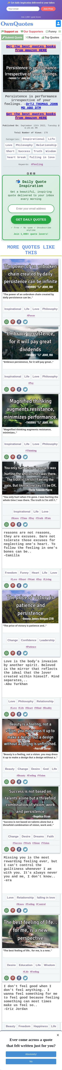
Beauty (10, 787)
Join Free (48, 9)
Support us (11, 31)
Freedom (11, 591)
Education (26, 983)
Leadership (47, 658)
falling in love (42, 169)
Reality (48, 726)
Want (32, 597)
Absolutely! (31, 1054)
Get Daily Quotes (31, 234)
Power (31, 334)
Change (12, 658)
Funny (53, 31)
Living (47, 597)
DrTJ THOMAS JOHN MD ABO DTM (39, 110)
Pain (48, 536)
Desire (35, 787)
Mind (38, 726)
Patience (31, 665)
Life (51, 149)
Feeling (38, 176)
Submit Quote (13, 37)
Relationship (46, 155)
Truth (38, 162)
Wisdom (51, 162)
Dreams (39, 854)
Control (41, 922)
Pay (32, 401)
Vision (42, 794)
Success (24, 162)
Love (8, 155)
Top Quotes (52, 37)
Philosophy (24, 155)
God (46, 787)
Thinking (32, 469)
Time (24, 536)
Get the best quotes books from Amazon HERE (31, 49)
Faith (50, 854)
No (31, 1061)
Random (34, 37)
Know (16, 536)
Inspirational (34, 149)
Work (28, 861)
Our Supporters (33, 31)
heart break (16, 169)
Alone (37, 861)
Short (10, 162)
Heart (35, 591)
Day (32, 536)
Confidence (28, 658)
